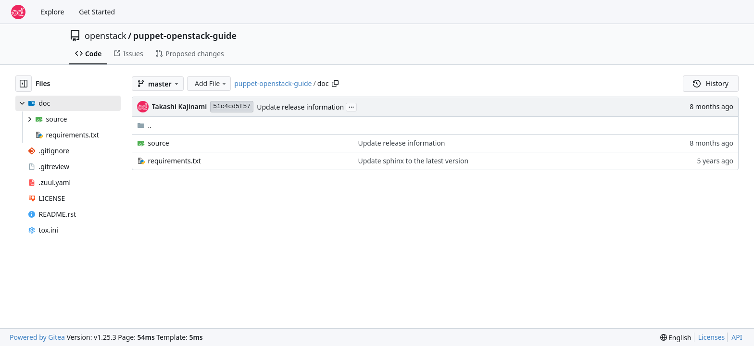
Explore (52, 11)
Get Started (97, 11)
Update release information (300, 106)
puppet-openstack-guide (185, 35)
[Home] (18, 12)
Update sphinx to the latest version (413, 160)
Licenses (711, 337)
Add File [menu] (211, 83)
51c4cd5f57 (232, 106)
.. (144, 125)
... (351, 106)
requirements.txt (174, 160)
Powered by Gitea (37, 337)
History (711, 83)
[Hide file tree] (23, 83)
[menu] (675, 337)
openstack (105, 35)
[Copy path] (335, 83)
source (158, 143)
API (736, 337)
